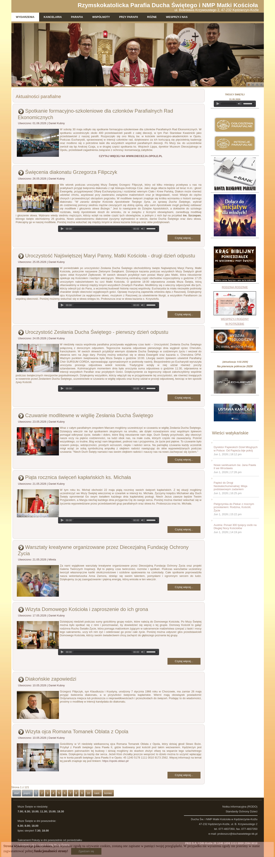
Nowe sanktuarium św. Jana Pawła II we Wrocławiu (235, 466)
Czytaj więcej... (184, 238)
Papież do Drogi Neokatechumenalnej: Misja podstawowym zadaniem (230, 486)
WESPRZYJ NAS (177, 17)
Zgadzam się (86, 851)
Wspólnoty (101, 17)
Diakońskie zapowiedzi (50, 679)
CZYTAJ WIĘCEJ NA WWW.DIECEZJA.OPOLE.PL (130, 156)
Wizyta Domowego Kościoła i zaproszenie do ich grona (86, 609)
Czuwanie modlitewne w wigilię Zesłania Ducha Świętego (89, 415)
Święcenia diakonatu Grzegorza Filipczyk (71, 172)
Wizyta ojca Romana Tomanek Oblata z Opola (76, 731)
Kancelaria (53, 17)
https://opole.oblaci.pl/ (115, 761)
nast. (97, 793)
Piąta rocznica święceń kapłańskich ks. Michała (78, 477)
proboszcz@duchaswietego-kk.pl (237, 833)
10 (88, 793)
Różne (152, 17)
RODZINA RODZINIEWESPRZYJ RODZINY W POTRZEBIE (235, 305)
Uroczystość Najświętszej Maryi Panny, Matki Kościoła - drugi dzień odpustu (110, 255)
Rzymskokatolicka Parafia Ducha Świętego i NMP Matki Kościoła (168, 5)
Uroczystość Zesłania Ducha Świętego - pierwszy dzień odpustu (96, 332)
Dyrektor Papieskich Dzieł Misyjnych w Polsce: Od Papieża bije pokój (236, 449)
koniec (108, 793)
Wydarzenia (25, 17)
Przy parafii (128, 17)
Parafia (77, 17)
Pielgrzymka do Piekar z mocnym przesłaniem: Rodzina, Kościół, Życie (234, 507)
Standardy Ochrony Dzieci (241, 811)
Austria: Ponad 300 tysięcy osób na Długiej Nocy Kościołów (235, 526)
